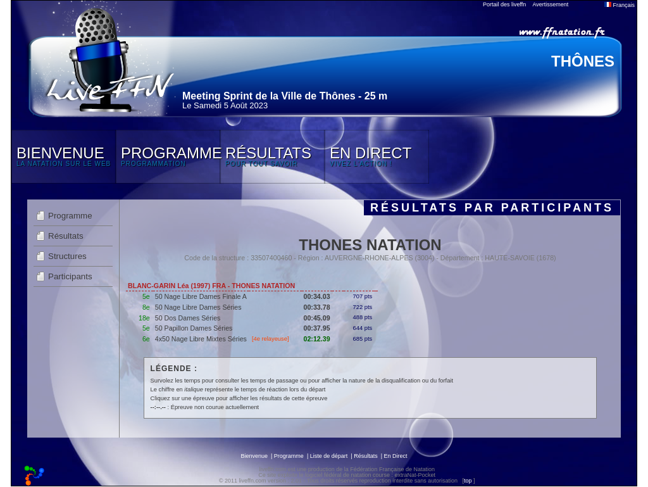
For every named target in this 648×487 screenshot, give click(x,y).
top (468, 481)
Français (619, 5)
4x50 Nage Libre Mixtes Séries (201, 339)
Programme (70, 215)
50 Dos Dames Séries (188, 318)
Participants (70, 276)
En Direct (396, 456)
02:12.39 (317, 339)
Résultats (66, 236)
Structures (67, 256)
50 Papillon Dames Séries (194, 328)
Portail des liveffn (504, 4)
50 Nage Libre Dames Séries (198, 307)
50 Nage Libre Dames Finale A (201, 296)
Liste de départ (329, 456)
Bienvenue (254, 456)
